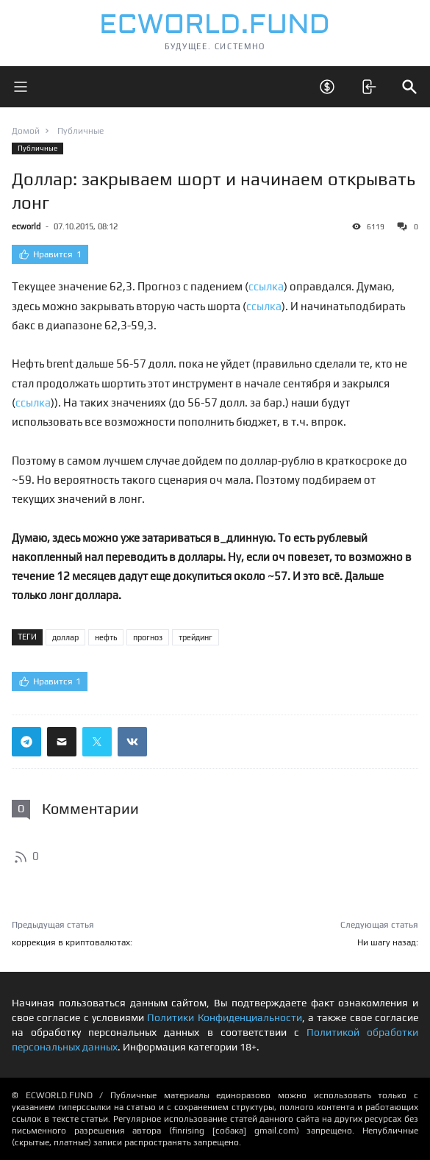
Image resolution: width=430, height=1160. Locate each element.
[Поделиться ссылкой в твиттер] (97, 741)
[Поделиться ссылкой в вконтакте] (132, 741)
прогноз (147, 637)
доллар (65, 637)
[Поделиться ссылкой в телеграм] (26, 741)
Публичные (37, 148)
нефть (106, 637)
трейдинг (195, 637)
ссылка (266, 286)
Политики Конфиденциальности (224, 1017)
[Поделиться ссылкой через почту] (61, 741)
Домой (26, 131)
